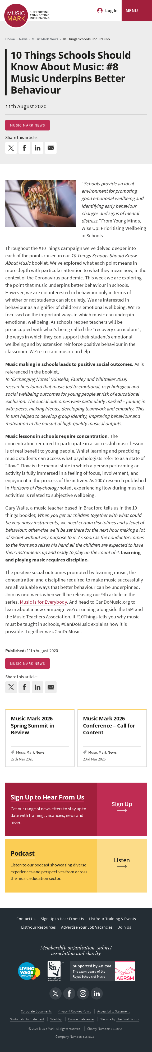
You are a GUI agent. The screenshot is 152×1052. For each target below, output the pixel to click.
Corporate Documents (36, 1011)
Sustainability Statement (27, 1019)
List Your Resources (38, 927)
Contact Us (25, 919)
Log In (111, 10)
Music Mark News (27, 125)
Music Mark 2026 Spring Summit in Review (32, 725)
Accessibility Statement (113, 1011)
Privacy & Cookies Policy (74, 1011)
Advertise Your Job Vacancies (87, 927)
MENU (132, 10)
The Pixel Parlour (127, 1019)
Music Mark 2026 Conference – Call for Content (109, 725)
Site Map (56, 1019)
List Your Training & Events (112, 919)
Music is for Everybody (43, 602)
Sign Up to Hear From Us (62, 919)
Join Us (124, 927)
